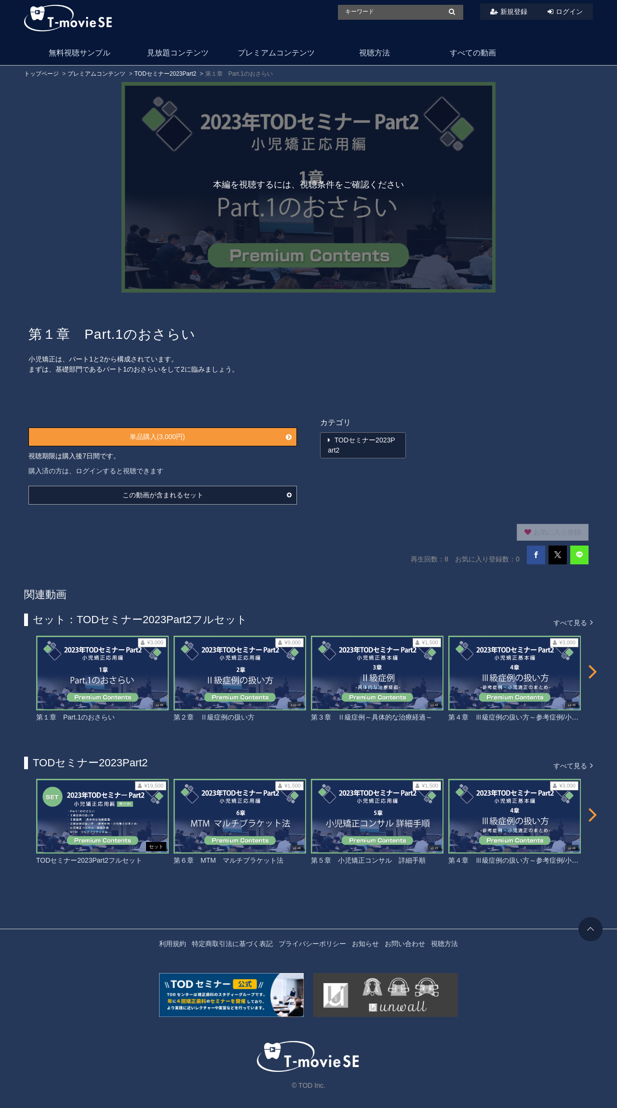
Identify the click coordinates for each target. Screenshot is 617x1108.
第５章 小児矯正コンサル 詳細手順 (368, 860)
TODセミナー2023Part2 (165, 73)
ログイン (569, 11)
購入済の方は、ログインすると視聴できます (95, 471)
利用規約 (172, 944)
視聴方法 (374, 53)
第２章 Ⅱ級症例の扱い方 (214, 717)
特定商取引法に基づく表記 (232, 944)
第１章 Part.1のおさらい (75, 717)
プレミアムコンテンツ (276, 53)
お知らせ (365, 944)
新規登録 (513, 11)
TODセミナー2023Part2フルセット (89, 860)
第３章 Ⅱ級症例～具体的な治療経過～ (371, 717)
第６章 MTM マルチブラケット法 (228, 860)
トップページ (41, 73)
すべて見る (573, 622)
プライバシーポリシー (312, 944)
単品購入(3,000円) (211, 437)
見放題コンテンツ (178, 53)
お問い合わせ (405, 944)
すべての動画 (473, 53)
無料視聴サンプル (79, 53)
